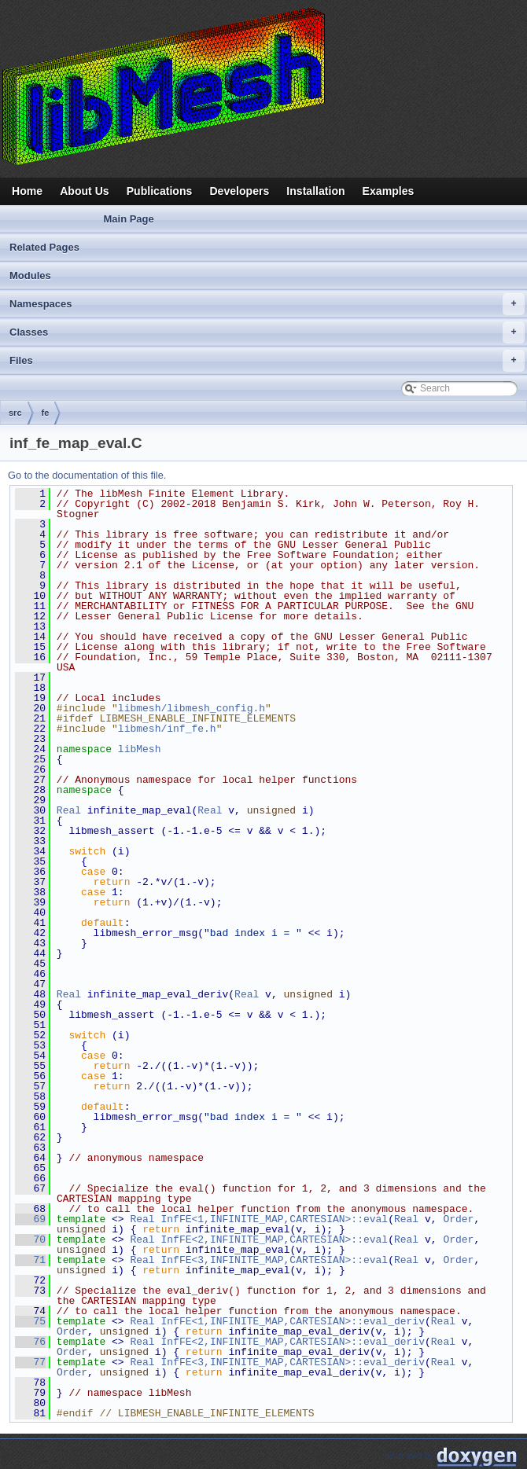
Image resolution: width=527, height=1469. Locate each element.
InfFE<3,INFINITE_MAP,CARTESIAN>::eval (274, 1260)
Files (267, 361)
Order (458, 1219)
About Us (84, 191)
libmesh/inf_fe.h (167, 729)
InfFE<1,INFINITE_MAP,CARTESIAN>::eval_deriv (292, 1321)
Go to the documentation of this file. (87, 475)
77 (30, 1362)
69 (30, 1219)
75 (30, 1321)
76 (30, 1342)
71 (30, 1260)
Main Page (128, 219)
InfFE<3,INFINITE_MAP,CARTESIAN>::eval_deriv (292, 1362)
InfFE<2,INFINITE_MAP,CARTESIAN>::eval (274, 1239)
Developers (239, 191)
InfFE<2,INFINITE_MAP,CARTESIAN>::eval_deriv (292, 1342)
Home (27, 191)
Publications (160, 191)
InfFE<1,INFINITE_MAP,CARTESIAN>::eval (274, 1219)
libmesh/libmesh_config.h (191, 708)
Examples (389, 191)
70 (30, 1239)
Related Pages (44, 247)
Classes (267, 332)
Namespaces (267, 304)
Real (69, 810)
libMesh (139, 749)
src (15, 412)
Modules (30, 275)
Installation (315, 191)
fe (46, 412)
